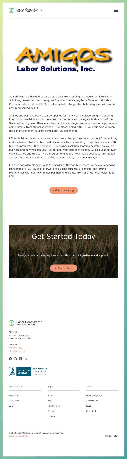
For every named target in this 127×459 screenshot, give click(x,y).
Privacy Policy (111, 436)
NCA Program (54, 406)
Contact (51, 416)
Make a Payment (94, 395)
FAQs (88, 406)
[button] (115, 10)
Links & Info (91, 411)
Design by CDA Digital (19, 436)
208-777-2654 (15, 348)
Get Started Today (64, 268)
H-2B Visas (14, 400)
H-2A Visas (14, 395)
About (50, 395)
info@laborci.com (17, 351)
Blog (50, 400)
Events (51, 411)
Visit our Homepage (63, 190)
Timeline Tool (92, 400)
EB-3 (11, 406)
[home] (25, 10)
